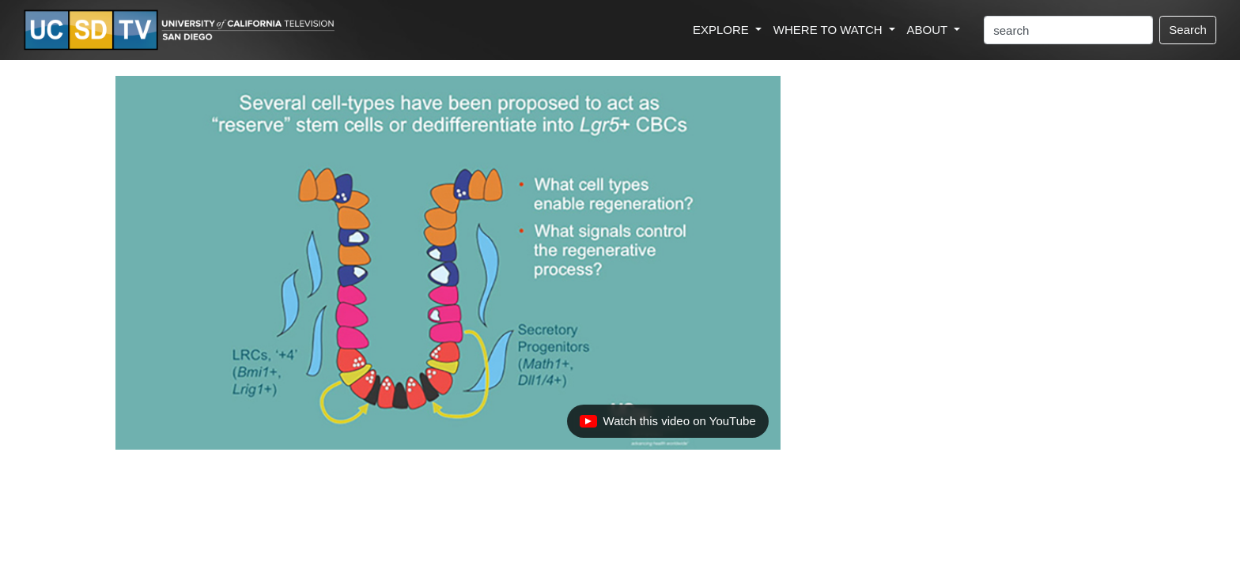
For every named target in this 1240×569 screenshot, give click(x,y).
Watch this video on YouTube (667, 425)
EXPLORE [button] (722, 29)
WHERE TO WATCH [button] (829, 29)
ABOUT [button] (929, 29)
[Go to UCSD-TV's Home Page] (182, 30)
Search (1188, 29)
